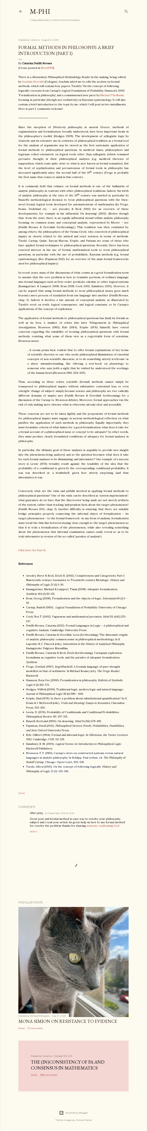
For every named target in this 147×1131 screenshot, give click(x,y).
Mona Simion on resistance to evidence (67, 1021)
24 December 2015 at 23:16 (59, 813)
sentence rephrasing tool (103, 825)
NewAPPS (47, 68)
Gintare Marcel (84, 1120)
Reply (33, 831)
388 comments (48, 1074)
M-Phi (40, 11)
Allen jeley (36, 813)
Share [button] (21, 793)
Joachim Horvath (33, 81)
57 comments (35, 1028)
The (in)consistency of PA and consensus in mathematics (68, 1065)
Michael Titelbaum (112, 95)
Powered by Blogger (73, 1113)
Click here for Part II (31, 550)
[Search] (126, 10)
